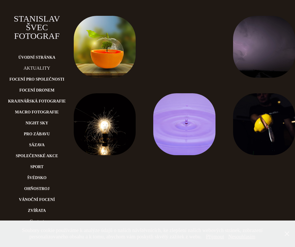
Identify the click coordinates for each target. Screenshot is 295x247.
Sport (37, 167)
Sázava (37, 145)
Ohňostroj (37, 189)
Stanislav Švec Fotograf (38, 27)
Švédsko (37, 178)
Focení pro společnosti (37, 79)
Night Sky (37, 123)
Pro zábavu (37, 134)
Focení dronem (36, 90)
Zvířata (37, 210)
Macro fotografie (37, 112)
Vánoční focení (37, 199)
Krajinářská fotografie (37, 101)
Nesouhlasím (241, 237)
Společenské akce (37, 156)
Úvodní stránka (36, 57)
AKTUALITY (37, 68)
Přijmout (215, 237)
